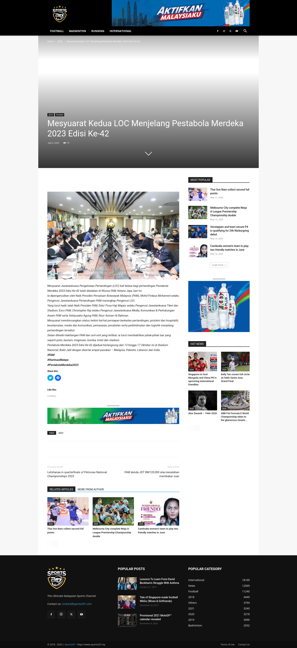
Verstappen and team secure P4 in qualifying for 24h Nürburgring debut (229, 230)
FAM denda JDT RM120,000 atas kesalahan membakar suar (151, 474)
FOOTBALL (57, 31)
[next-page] (55, 543)
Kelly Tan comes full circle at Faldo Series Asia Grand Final (235, 378)
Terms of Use (227, 644)
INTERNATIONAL (120, 31)
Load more (219, 265)
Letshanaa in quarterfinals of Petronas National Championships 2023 (77, 474)
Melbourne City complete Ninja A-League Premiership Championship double (112, 532)
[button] (245, 31)
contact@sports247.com (77, 604)
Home (50, 41)
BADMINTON (77, 31)
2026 (50, 524)
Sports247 (70, 644)
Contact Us (244, 644)
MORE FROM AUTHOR (91, 489)
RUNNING (97, 31)
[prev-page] (49, 543)
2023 (60, 41)
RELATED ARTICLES (61, 489)
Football (59, 114)
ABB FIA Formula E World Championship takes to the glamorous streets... (235, 417)
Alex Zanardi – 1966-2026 (202, 413)
